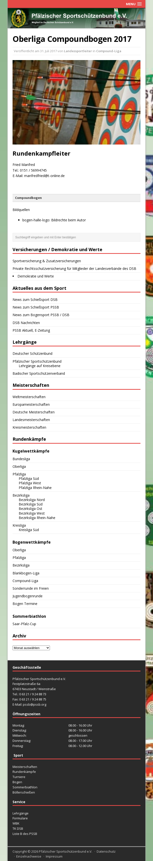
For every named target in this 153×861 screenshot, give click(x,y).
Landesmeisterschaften (31, 419)
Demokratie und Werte (35, 276)
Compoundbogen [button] (28, 198)
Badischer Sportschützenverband (39, 373)
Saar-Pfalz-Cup (24, 623)
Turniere (19, 777)
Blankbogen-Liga (26, 573)
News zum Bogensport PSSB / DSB (41, 314)
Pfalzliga (19, 474)
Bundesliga (21, 458)
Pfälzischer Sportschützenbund (37, 361)
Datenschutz (106, 851)
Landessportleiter (78, 51)
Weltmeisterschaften (29, 396)
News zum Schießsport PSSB (36, 307)
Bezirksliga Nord (32, 499)
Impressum (54, 856)
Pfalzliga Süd (29, 478)
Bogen (17, 782)
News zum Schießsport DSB (35, 299)
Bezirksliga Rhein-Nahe (37, 517)
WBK (16, 823)
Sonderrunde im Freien (31, 588)
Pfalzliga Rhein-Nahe (35, 487)
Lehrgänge (21, 813)
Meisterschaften (25, 766)
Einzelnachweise (28, 856)
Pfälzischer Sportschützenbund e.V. (65, 851)
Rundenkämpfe (24, 771)
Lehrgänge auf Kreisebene (40, 365)
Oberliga (19, 466)
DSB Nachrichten (26, 322)
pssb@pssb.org (34, 704)
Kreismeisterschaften (29, 427)
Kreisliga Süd (29, 529)
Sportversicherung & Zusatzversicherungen (47, 261)
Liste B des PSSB (25, 833)
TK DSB (18, 828)
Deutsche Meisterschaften (34, 412)
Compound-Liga (108, 51)
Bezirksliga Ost (30, 508)
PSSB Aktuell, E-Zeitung (31, 330)
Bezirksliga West (32, 513)
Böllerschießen (24, 792)
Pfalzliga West (30, 483)
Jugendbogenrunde (28, 596)
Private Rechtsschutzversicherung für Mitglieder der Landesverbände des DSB (74, 268)
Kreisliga (19, 525)
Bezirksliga (21, 495)
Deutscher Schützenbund (32, 353)
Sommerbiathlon (25, 787)
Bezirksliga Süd (31, 504)
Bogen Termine (25, 603)
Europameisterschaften (31, 404)
